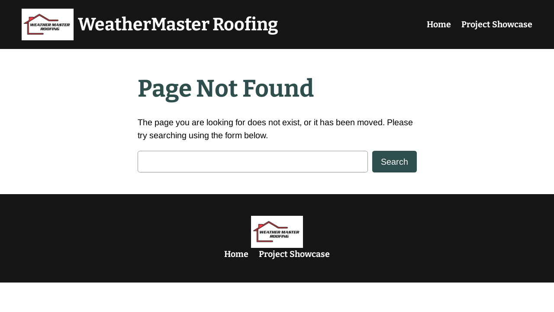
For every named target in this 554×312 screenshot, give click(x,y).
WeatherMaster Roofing (178, 24)
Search (394, 161)
